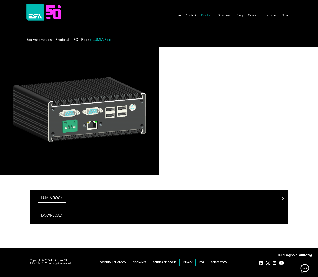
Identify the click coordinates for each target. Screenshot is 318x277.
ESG (201, 262)
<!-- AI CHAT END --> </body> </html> (296, 261)
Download (224, 15)
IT (285, 15)
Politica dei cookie (164, 262)
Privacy (187, 262)
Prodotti (206, 15)
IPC (75, 40)
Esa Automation (39, 40)
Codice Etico (219, 262)
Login (270, 15)
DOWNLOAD (51, 215)
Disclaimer (139, 262)
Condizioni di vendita (113, 262)
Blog (240, 15)
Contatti (253, 15)
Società (191, 15)
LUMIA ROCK (51, 198)
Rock (85, 40)
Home (176, 15)
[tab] (159, 198)
